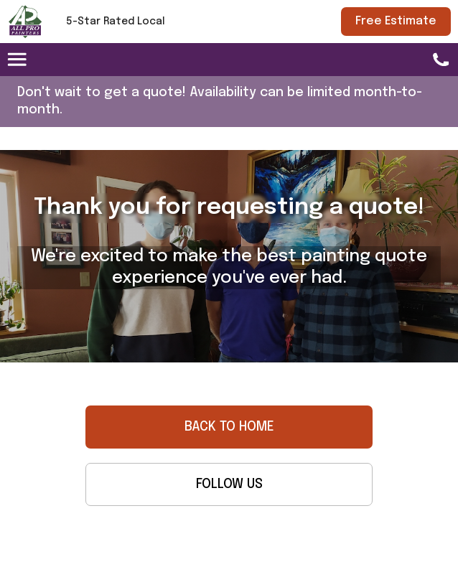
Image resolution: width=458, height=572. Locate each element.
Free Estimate (395, 21)
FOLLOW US (229, 484)
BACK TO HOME (229, 427)
